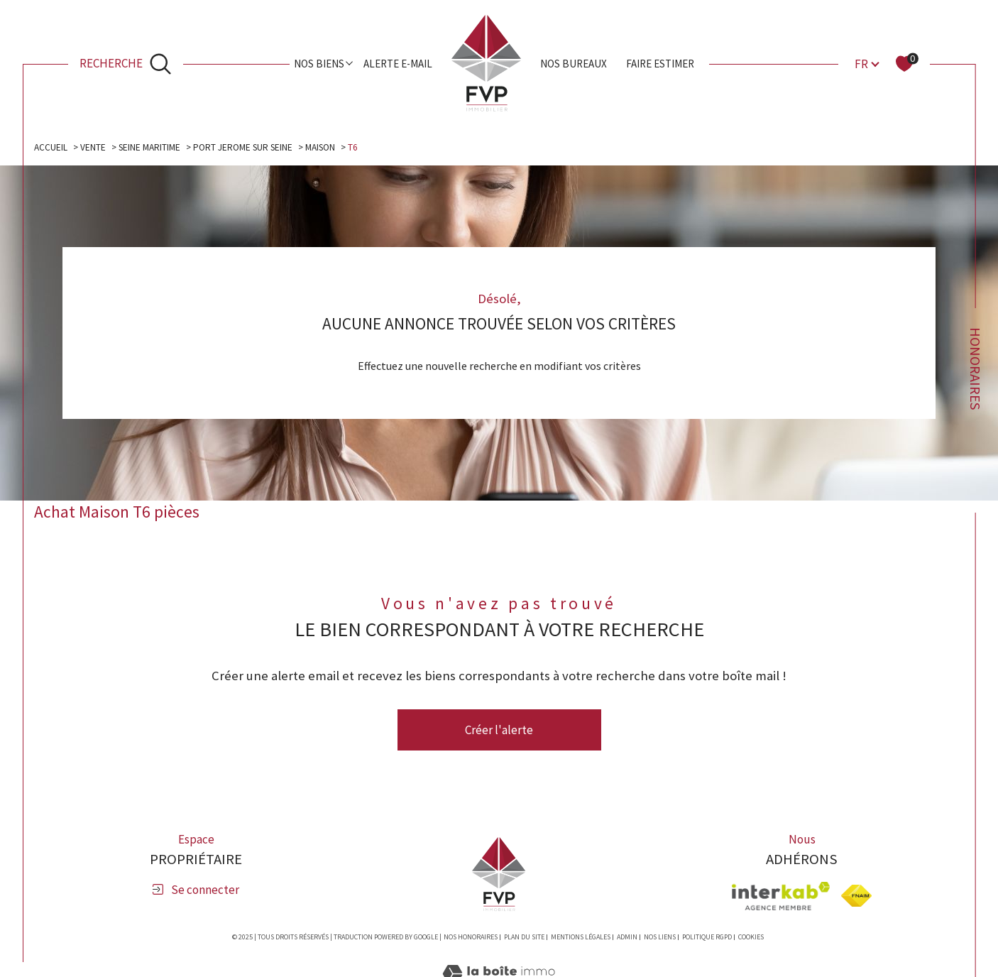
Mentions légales (580, 937)
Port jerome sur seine (245, 147)
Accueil (50, 147)
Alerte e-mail (397, 63)
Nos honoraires (471, 937)
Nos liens (660, 937)
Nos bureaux (573, 63)
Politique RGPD (707, 937)
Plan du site (524, 937)
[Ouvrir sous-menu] (349, 63)
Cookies (751, 938)
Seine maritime (150, 147)
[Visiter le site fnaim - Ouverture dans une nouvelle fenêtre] (856, 896)
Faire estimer (660, 63)
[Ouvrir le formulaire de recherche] (125, 64)
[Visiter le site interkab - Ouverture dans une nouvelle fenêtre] (781, 897)
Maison (325, 147)
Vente (93, 147)
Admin (627, 937)
